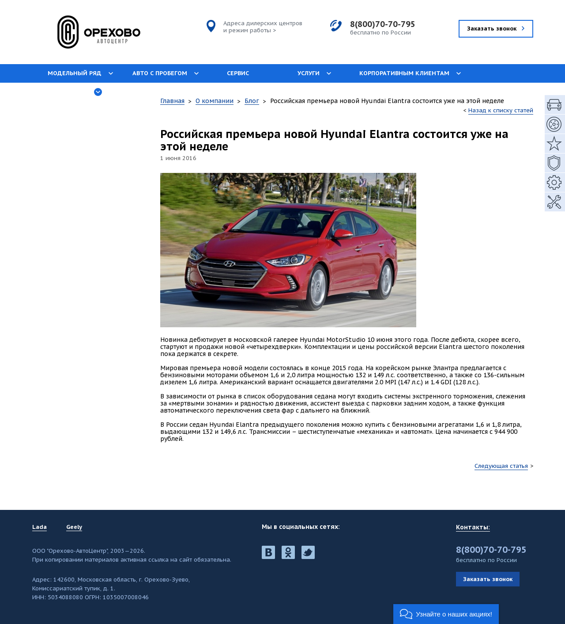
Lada (39, 527)
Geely (74, 527)
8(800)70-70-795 (382, 24)
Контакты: (473, 527)
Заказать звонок (487, 579)
